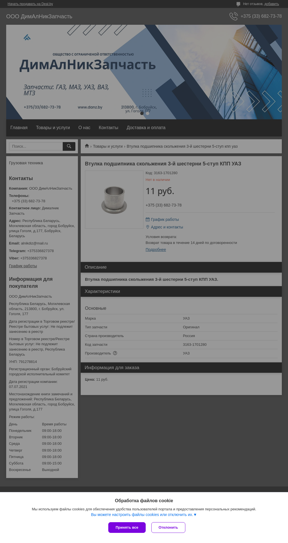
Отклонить (168, 527)
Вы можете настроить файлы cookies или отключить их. (142, 514)
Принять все (127, 527)
